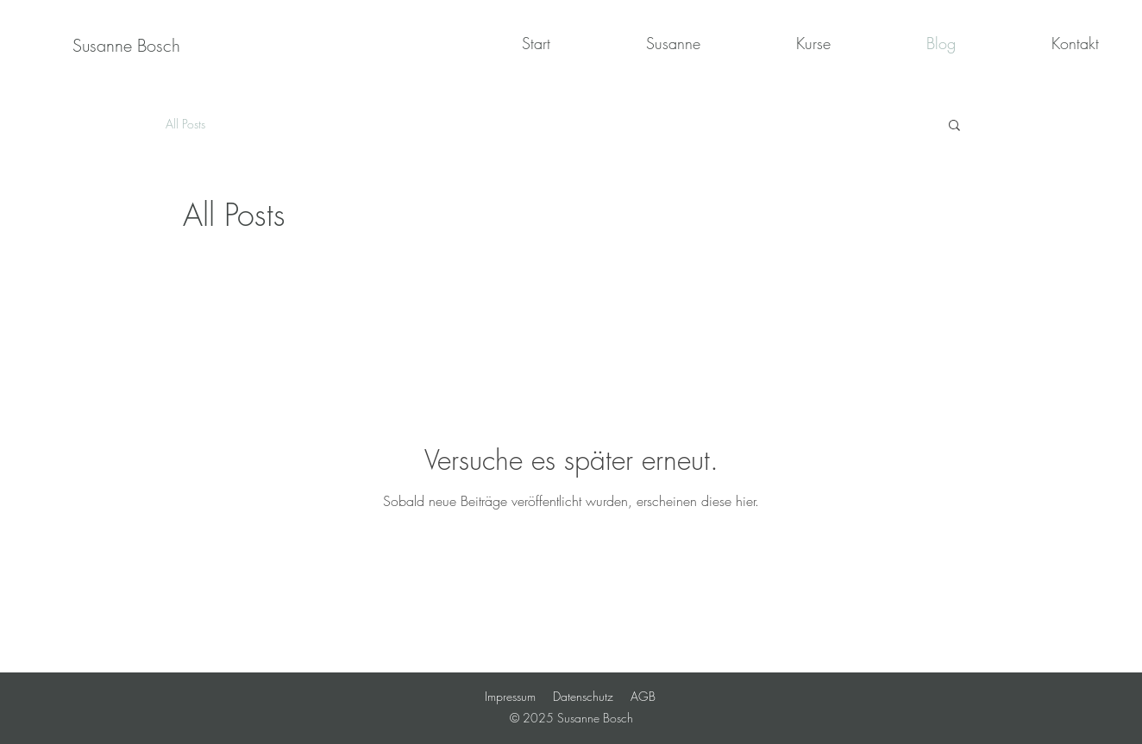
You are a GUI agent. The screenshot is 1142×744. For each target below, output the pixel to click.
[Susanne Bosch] (126, 46)
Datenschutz (583, 696)
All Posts (185, 124)
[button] (954, 126)
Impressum (510, 696)
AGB (643, 696)
